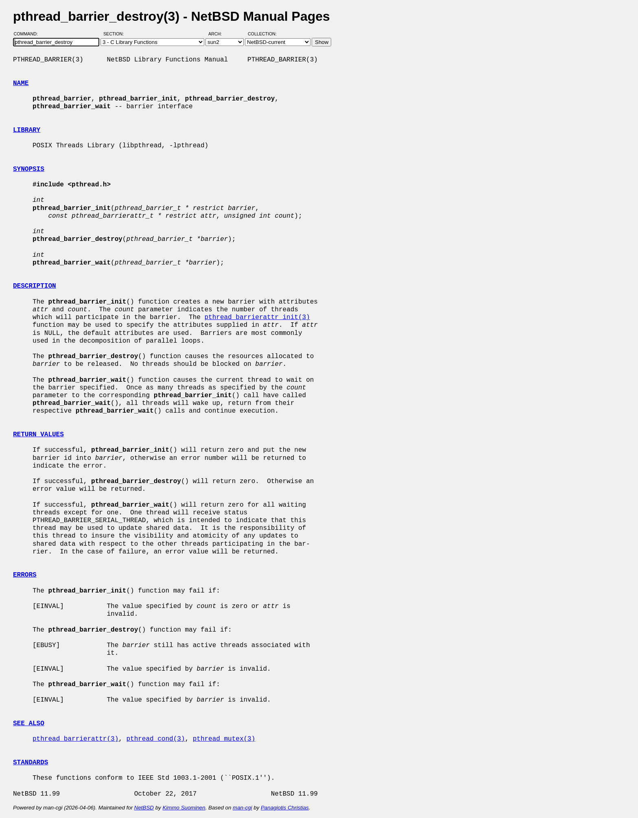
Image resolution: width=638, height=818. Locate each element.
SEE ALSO (28, 723)
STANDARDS (30, 762)
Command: (28, 33)
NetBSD (144, 808)
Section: (115, 33)
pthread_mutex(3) (224, 739)
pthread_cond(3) (155, 739)
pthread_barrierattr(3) (75, 739)
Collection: (262, 33)
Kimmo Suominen (183, 808)
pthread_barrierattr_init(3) (257, 317)
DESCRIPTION (34, 286)
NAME (20, 83)
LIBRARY (26, 130)
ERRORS (25, 575)
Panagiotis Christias (285, 808)
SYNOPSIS (28, 169)
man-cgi (242, 808)
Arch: (218, 33)
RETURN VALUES (38, 434)
